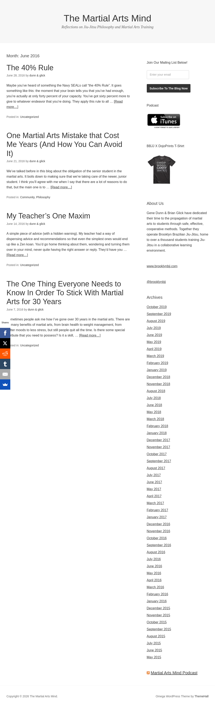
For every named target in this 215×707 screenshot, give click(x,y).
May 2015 (154, 657)
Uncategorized (29, 116)
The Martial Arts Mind (107, 18)
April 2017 (154, 496)
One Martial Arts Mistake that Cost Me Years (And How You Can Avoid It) (64, 144)
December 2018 (158, 377)
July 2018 (154, 398)
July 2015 (154, 643)
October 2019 (157, 307)
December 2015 (158, 608)
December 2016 (158, 524)
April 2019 (154, 349)
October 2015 (157, 622)
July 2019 (154, 328)
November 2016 (158, 531)
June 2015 (154, 650)
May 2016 (154, 573)
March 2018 (155, 419)
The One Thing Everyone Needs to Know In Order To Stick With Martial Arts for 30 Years (65, 293)
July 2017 (154, 475)
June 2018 (154, 405)
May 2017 (154, 489)
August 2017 (156, 468)
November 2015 (158, 615)
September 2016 (159, 545)
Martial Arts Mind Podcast (174, 673)
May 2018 (154, 412)
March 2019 (155, 356)
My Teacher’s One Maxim (48, 216)
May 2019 (154, 342)
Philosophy (43, 197)
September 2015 (159, 629)
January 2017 (157, 517)
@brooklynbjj (156, 282)
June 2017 (154, 482)
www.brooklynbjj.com (162, 266)
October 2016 (157, 538)
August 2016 (156, 552)
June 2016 (154, 566)
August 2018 (156, 391)
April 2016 (154, 580)
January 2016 (157, 601)
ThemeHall (202, 696)
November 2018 (158, 384)
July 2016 (154, 559)
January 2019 (157, 370)
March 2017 (155, 503)
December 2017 (158, 440)
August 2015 (156, 636)
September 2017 (159, 461)
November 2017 (158, 447)
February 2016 (157, 594)
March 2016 (155, 587)
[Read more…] (61, 187)
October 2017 (157, 454)
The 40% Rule (30, 67)
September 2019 (159, 314)
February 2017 (157, 510)
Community (27, 197)
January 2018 (157, 433)
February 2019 (157, 363)
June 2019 (154, 335)
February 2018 (157, 426)
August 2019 (156, 321)
